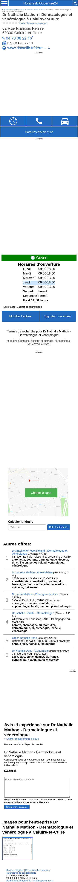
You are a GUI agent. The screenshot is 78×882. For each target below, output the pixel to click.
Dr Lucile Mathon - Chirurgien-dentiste (35, 594)
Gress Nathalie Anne (24, 637)
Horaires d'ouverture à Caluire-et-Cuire (31, 10)
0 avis (22, 23)
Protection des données (37, 870)
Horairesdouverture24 (9, 10)
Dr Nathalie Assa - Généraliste (30, 650)
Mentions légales (14, 870)
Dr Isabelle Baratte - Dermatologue (33, 613)
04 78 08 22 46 (19, 38)
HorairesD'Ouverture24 (40, 3)
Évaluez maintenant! (37, 23)
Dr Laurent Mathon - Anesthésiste (32, 572)
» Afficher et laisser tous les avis (21, 738)
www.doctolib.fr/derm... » (28, 48)
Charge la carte (41, 492)
